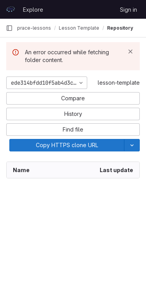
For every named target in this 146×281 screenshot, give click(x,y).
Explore (33, 9)
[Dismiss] (130, 51)
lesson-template (119, 82)
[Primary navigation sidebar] (9, 28)
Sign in (128, 9)
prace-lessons (34, 28)
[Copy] (66, 145)
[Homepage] (10, 9)
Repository (120, 28)
